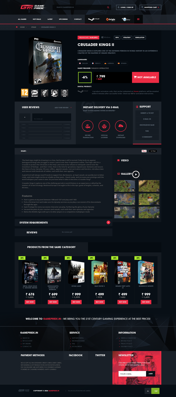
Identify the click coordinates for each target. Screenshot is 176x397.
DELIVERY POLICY (126, 346)
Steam (33, 27)
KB (132, 93)
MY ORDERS (27, 343)
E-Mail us (147, 119)
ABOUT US (26, 338)
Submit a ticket (147, 113)
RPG (117, 37)
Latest (50, 19)
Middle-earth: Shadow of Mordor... (53, 287)
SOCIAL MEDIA (77, 346)
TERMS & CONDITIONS (128, 338)
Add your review (61, 107)
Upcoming (63, 19)
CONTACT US (27, 346)
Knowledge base (147, 125)
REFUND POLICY (126, 341)
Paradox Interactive (100, 68)
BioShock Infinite (146, 286)
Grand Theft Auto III (123, 287)
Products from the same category (51, 247)
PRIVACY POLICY (126, 343)
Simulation (139, 37)
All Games (22, 19)
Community (147, 137)
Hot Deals (37, 19)
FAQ (147, 131)
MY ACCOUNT (27, 341)
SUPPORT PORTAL (78, 338)
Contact (78, 19)
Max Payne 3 (100, 286)
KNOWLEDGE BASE (78, 341)
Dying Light (76, 286)
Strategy (127, 37)
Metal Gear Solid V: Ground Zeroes (30, 287)
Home (22, 27)
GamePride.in (53, 391)
